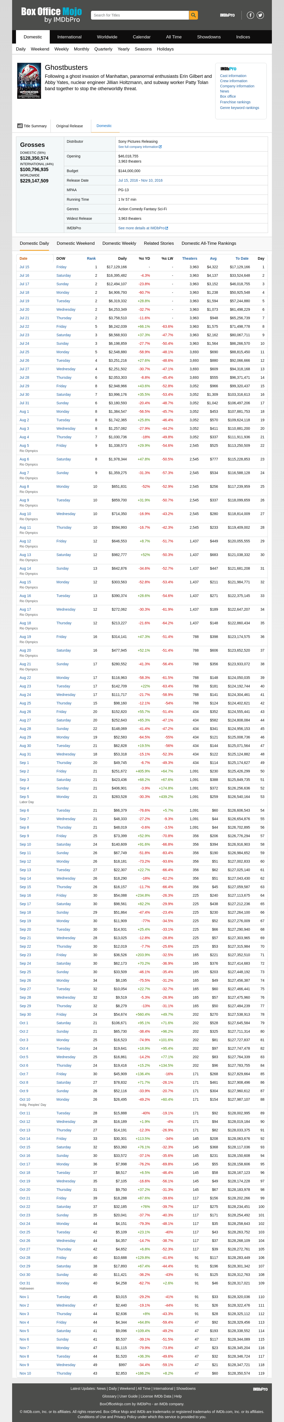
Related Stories (159, 243)
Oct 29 (25, 1266)
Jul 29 (24, 386)
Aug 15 (25, 582)
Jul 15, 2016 (128, 180)
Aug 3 (24, 428)
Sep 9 (24, 836)
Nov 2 (24, 1305)
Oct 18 (25, 1173)
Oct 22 (25, 1207)
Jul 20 (24, 309)
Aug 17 (25, 609)
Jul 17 (24, 284)
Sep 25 (25, 972)
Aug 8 (24, 486)
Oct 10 (25, 1099)
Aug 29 (25, 737)
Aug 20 (25, 650)
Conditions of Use (92, 1417)
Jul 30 (24, 394)
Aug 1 (24, 411)
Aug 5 (24, 445)
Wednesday (66, 309)
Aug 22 (25, 678)
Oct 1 (24, 1023)
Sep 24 (25, 963)
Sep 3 (24, 780)
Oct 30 (25, 1275)
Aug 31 (25, 754)
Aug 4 (24, 437)
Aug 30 (25, 746)
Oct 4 (24, 1048)
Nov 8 (24, 1356)
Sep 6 (24, 810)
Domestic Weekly (119, 243)
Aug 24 (25, 695)
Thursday (63, 318)
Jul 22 (24, 326)
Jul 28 (24, 377)
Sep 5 (24, 797)
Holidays (165, 49)
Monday (62, 292)
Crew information (233, 81)
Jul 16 (24, 275)
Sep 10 (25, 844)
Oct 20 (25, 1190)
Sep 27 (25, 989)
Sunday (62, 284)
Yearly (124, 49)
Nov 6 (24, 1339)
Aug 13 (25, 555)
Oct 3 (24, 1040)
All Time (174, 37)
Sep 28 (25, 997)
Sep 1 (24, 763)
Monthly (81, 49)
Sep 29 (25, 1006)
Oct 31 (25, 1283)
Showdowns (209, 37)
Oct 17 (25, 1164)
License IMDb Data (156, 1396)
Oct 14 (25, 1139)
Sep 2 (24, 771)
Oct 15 (25, 1147)
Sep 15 (25, 887)
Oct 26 (25, 1241)
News (224, 91)
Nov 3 (24, 1314)
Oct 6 (24, 1065)
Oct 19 (25, 1181)
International (69, 37)
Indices (243, 37)
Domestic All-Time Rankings (209, 243)
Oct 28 (25, 1258)
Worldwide (107, 37)
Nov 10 (25, 1373)
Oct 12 (25, 1122)
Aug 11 (25, 527)
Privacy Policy (125, 1417)
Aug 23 (25, 686)
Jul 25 (24, 352)
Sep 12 (25, 861)
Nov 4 (24, 1322)
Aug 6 (24, 459)
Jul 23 (24, 335)
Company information (237, 86)
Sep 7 (24, 819)
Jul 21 (24, 318)
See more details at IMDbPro (143, 228)
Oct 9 (24, 1091)
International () (37, 164)
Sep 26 (25, 980)
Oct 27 (25, 1249)
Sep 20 (25, 929)
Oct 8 (24, 1082)
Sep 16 (25, 895)
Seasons (143, 49)
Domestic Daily (34, 243)
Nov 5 (24, 1331)
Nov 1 (24, 1297)
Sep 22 (25, 946)
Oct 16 (25, 1156)
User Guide (129, 1396)
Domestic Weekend (76, 243)
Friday (61, 267)
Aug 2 (24, 420)
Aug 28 (25, 729)
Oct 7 (24, 1074)
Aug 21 (25, 664)
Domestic (33, 37)
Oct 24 (25, 1224)
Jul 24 (24, 343)
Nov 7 (24, 1348)
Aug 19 (25, 637)
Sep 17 (25, 904)
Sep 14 (25, 878)
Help (178, 1396)
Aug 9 (24, 500)
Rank (91, 258)
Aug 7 (24, 473)
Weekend (40, 49)
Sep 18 (25, 912)
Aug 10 (25, 514)
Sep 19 (25, 921)
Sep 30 (25, 1014)
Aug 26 (25, 712)
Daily (21, 49)
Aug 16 (25, 596)
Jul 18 (24, 292)
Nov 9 (24, 1365)
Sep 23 (25, 955)
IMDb (163, 1404)
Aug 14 (25, 568)
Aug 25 (25, 703)
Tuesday (63, 301)
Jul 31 (24, 403)
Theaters (189, 258)
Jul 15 (24, 267)
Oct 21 (25, 1198)
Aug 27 (25, 720)
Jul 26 (24, 360)
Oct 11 (25, 1113)
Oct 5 (24, 1057)
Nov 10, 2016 (152, 180)
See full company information (140, 147)
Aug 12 (25, 541)
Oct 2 (24, 1031)
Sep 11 (25, 853)
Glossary (109, 1396)
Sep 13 (25, 870)
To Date (242, 258)
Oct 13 (25, 1130)
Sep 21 (25, 938)
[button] (238, 102)
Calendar (142, 37)
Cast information (233, 76)
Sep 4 (24, 788)
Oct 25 (25, 1232)
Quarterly (103, 49)
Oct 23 (25, 1215)
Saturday (63, 275)
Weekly (61, 49)
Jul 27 (24, 369)
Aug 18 (25, 623)
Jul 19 (24, 301)
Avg (213, 258)
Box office (228, 96)
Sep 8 (24, 827)
